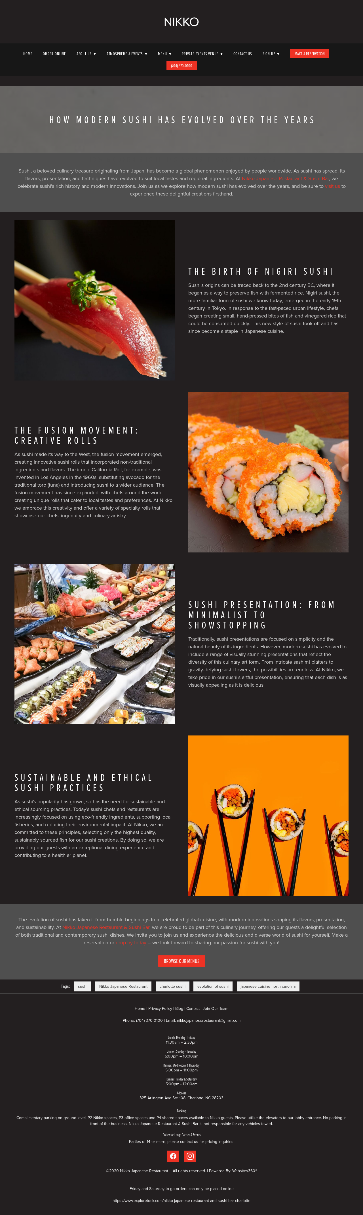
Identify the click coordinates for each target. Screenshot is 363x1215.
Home (27, 54)
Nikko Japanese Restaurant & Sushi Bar (285, 178)
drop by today (131, 942)
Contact (193, 1008)
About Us (86, 54)
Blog (179, 1008)
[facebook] (173, 1156)
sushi (82, 986)
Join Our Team (215, 1008)
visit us (332, 186)
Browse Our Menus (181, 961)
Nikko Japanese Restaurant (123, 986)
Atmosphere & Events (127, 54)
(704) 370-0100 (181, 65)
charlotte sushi (172, 986)
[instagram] (190, 1156)
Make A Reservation (310, 54)
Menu (165, 54)
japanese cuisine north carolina (268, 986)
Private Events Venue (202, 54)
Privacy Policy (160, 1008)
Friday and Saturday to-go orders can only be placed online (182, 1188)
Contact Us (242, 54)
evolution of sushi (213, 986)
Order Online (54, 54)
